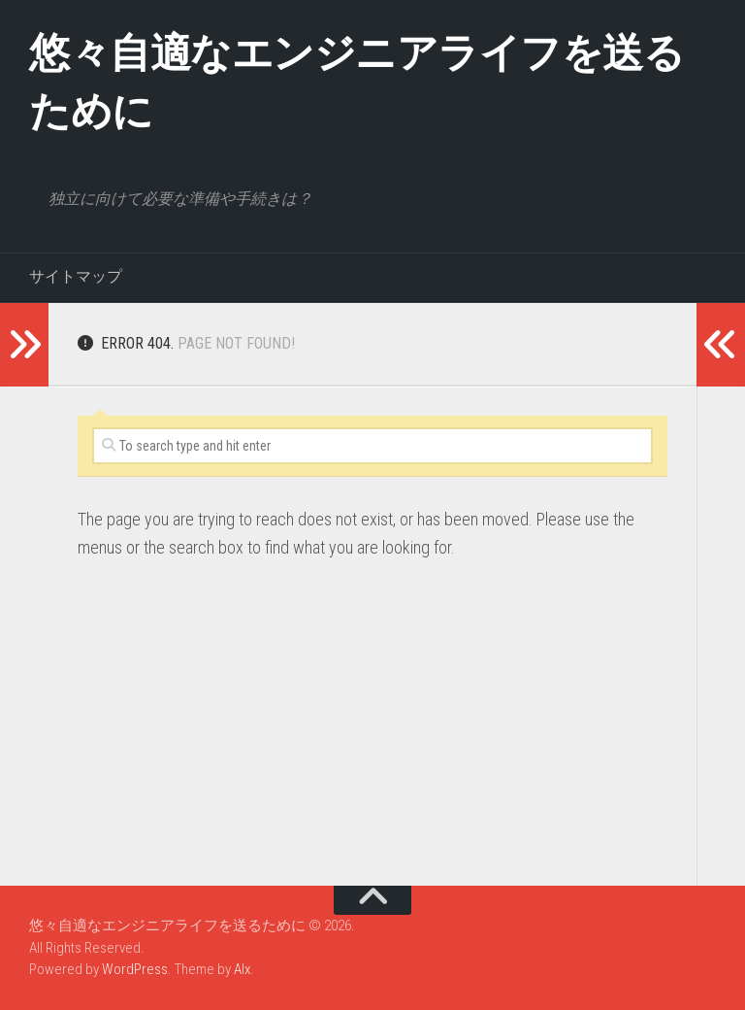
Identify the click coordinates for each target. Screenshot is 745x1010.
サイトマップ (75, 276)
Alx (242, 969)
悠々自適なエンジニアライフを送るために (356, 82)
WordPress (135, 969)
